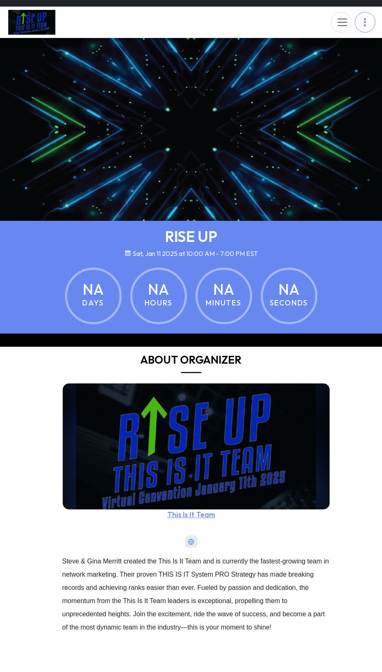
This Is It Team (191, 514)
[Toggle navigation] (341, 22)
